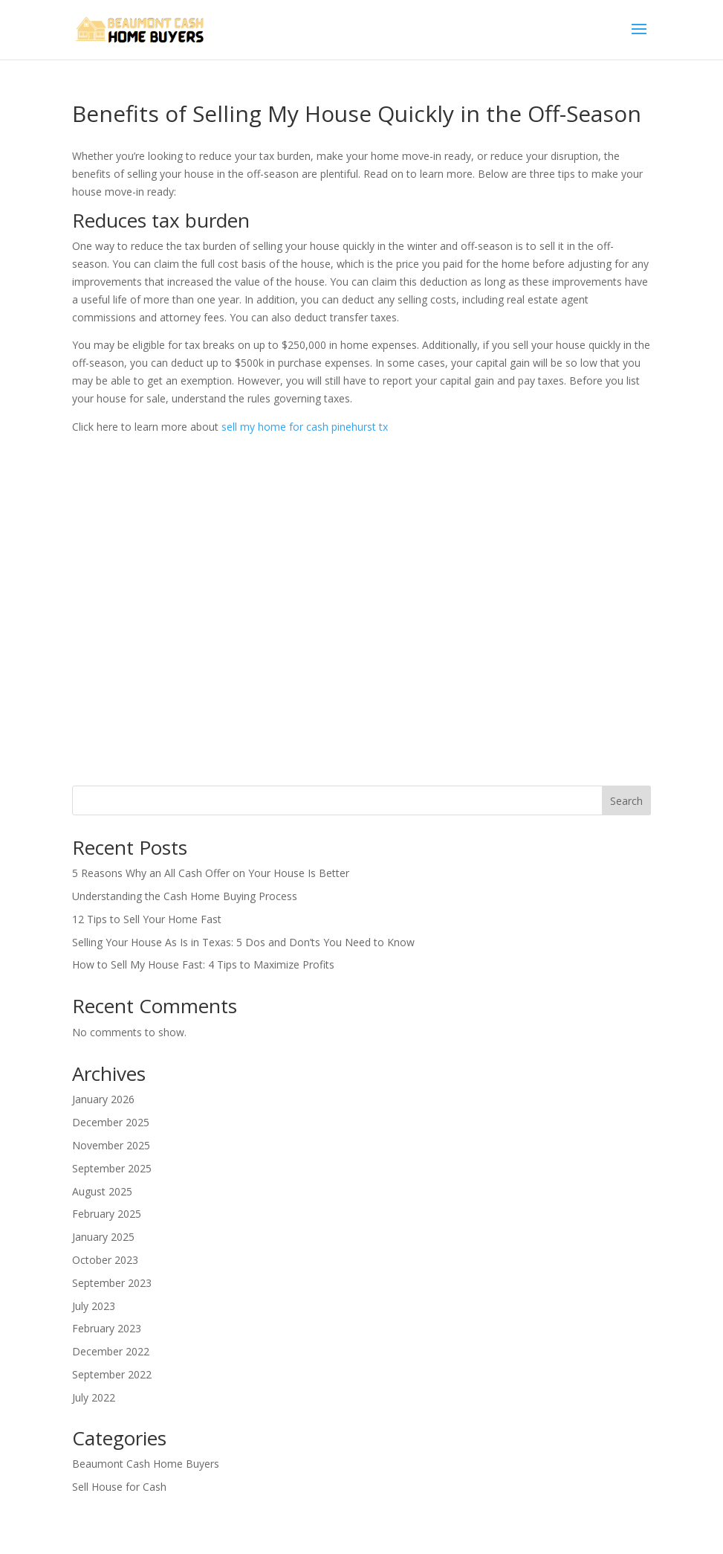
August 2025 (102, 1191)
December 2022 (110, 1351)
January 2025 (103, 1237)
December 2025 (110, 1122)
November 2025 (111, 1145)
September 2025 (112, 1168)
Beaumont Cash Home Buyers (145, 1464)
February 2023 (106, 1328)
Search (626, 801)
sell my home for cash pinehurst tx (304, 427)
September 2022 (112, 1374)
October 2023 (105, 1260)
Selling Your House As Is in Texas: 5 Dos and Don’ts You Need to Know (243, 942)
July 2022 (93, 1397)
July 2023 (93, 1306)
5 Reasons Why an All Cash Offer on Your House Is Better (210, 873)
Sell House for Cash (119, 1487)
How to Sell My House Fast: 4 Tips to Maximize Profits (203, 964)
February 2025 (106, 1214)
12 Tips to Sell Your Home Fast (146, 919)
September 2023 (112, 1283)
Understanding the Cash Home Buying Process (184, 896)
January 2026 (103, 1099)
